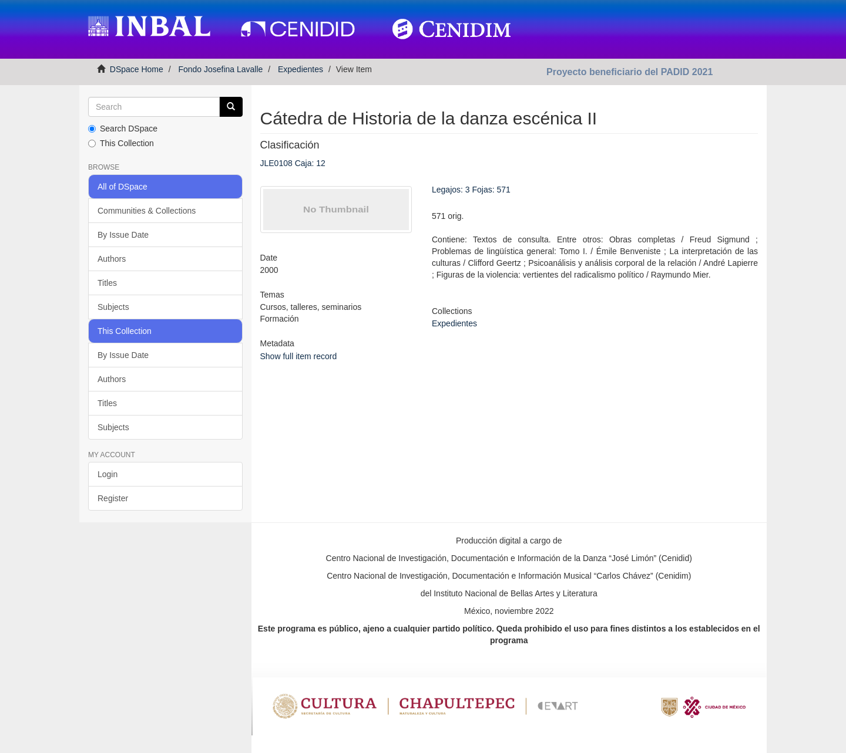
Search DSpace (122, 128)
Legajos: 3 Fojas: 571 (471, 189)
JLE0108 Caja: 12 (292, 163)
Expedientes (300, 69)
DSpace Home (136, 69)
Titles (107, 283)
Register (113, 498)
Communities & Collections (147, 210)
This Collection (121, 143)
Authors (112, 259)
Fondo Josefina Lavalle (220, 69)
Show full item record (298, 356)
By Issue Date (123, 234)
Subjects (113, 307)
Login (108, 474)
